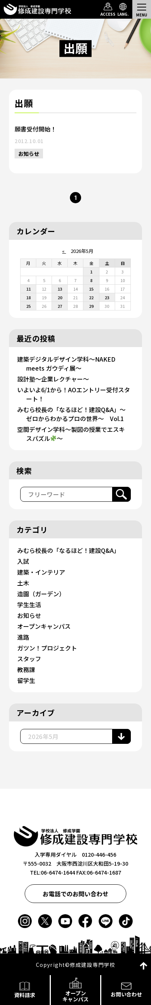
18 (28, 297)
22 (91, 297)
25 (28, 306)
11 (28, 289)
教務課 (26, 669)
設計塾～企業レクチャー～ (53, 378)
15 (91, 289)
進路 (23, 637)
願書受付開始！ (35, 128)
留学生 (26, 680)
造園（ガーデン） (41, 593)
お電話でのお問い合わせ (75, 893)
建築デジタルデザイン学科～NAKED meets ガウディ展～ (66, 363)
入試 (23, 561)
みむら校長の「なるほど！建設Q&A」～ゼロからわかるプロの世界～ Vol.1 (71, 414)
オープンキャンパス (44, 626)
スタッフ (29, 658)
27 (60, 306)
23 (107, 297)
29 (91, 306)
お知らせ (28, 153)
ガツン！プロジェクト (47, 647)
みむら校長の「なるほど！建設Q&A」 (68, 550)
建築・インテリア (41, 572)
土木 (23, 582)
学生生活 (29, 604)
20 (60, 297)
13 (60, 289)
